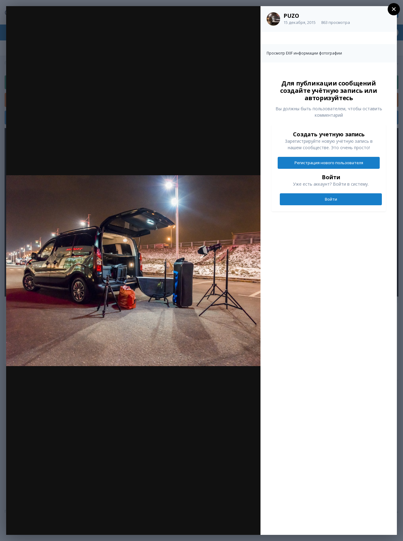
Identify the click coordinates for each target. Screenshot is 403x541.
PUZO (291, 15)
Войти (331, 199)
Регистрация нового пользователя (329, 162)
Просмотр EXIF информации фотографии (304, 53)
